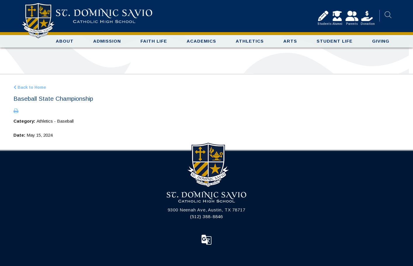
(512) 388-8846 (206, 216)
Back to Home (29, 87)
